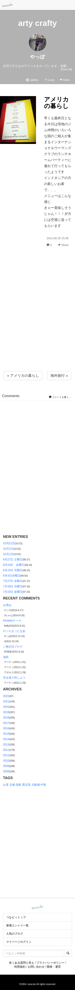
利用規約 (19, 966)
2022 (6, 696)
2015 (6, 733)
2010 (6, 760)
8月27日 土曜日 (12, 559)
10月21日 (9, 543)
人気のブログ (14, 933)
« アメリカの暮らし (23, 376)
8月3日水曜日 (11, 575)
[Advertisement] (37, 317)
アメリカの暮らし (56, 102)
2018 (6, 717)
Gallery (32, 80)
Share (65, 79)
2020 (6, 706)
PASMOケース (12, 620)
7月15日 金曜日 (12, 591)
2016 (6, 728)
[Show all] (66, 69)
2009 (6, 766)
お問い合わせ (36, 966)
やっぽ (37, 56)
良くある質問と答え (21, 962)
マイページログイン (18, 941)
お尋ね (7, 605)
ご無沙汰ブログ (13, 646)
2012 (6, 749)
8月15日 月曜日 (12, 570)
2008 (6, 771)
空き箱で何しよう (14, 677)
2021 (6, 701)
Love (49, 80)
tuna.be (37, 907)
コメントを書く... (60, 397)
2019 (6, 712)
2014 (6, 739)
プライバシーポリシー (50, 962)
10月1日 (8, 548)
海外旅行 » (59, 376)
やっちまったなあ (14, 631)
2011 (6, 755)
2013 (6, 744)
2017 (6, 722)
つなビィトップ (16, 917)
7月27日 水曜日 (12, 581)
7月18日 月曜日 (12, 586)
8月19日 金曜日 (13, 564)
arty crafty (37, 23)
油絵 (6, 656)
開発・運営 (54, 966)
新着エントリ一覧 (17, 925)
